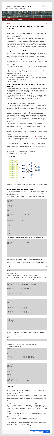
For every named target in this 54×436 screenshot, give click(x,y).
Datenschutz (27, 19)
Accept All (47, 431)
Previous (8, 23)
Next (47, 23)
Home (7, 19)
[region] (40, 429)
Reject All (40, 431)
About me (13, 19)
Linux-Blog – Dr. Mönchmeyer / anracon (19, 6)
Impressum (20, 19)
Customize (33, 431)
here (36, 136)
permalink (17, 427)
